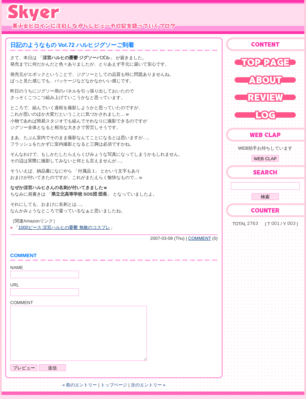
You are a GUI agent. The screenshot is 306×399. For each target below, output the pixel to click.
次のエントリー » (148, 384)
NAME (16, 267)
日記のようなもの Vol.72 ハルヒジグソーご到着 (72, 45)
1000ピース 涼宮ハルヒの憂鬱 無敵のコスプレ (64, 227)
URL (14, 284)
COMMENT (199, 238)
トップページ (114, 384)
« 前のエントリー (80, 384)
